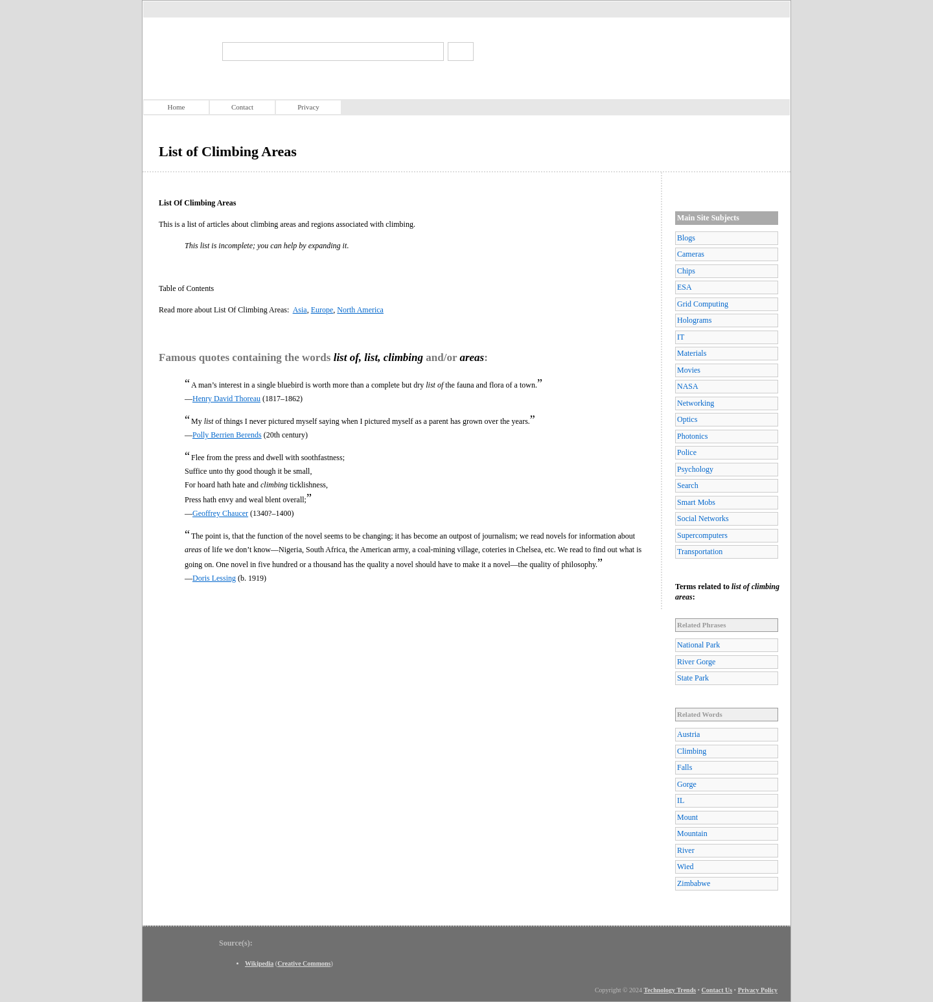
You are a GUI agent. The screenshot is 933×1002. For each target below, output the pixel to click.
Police (687, 452)
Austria (688, 734)
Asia (300, 309)
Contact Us (717, 990)
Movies (688, 370)
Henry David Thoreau (226, 398)
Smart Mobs (696, 502)
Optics (687, 419)
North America (360, 309)
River (686, 850)
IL (680, 800)
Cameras (690, 254)
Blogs (686, 237)
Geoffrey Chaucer (220, 513)
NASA (687, 386)
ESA (684, 287)
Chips (686, 270)
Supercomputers (702, 535)
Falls (684, 767)
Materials (691, 353)
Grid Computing (702, 304)
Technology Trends (670, 990)
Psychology (695, 469)
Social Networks (703, 518)
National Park (698, 644)
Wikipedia (259, 963)
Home (176, 107)
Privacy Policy (758, 990)
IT (680, 337)
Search (687, 485)
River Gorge (696, 661)
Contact (242, 107)
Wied (685, 866)
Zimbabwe (693, 883)
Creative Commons (303, 963)
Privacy (308, 107)
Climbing (691, 751)
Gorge (687, 784)
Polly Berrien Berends (227, 434)
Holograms (694, 320)
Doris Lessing (214, 578)
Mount (687, 817)
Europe (322, 309)
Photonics (692, 436)
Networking (695, 403)
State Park (693, 677)
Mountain (692, 833)
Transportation (699, 551)
